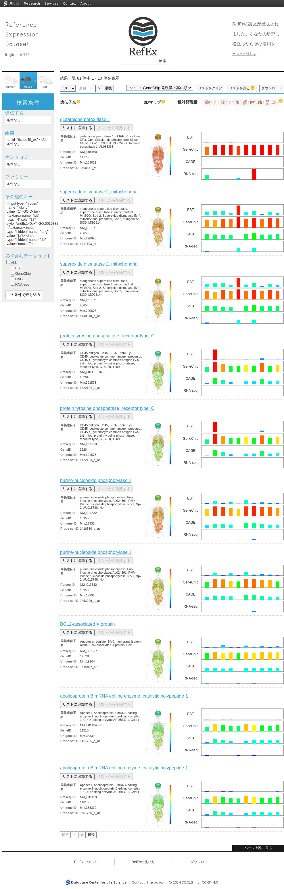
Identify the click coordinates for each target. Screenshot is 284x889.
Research (32, 3)
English (10, 55)
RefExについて (85, 862)
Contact (69, 3)
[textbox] (136, 61)
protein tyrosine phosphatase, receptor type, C (107, 335)
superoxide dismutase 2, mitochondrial (99, 191)
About (85, 3)
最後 (108, 88)
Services (51, 3)
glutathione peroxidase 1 (85, 119)
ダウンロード (271, 88)
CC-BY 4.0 (210, 882)
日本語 (24, 55)
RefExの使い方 (143, 862)
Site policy (155, 882)
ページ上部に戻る (258, 848)
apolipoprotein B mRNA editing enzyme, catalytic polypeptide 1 (124, 696)
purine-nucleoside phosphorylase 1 (95, 480)
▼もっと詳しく (244, 54)
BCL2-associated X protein (87, 624)
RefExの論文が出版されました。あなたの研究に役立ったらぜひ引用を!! (256, 33)
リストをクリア (210, 88)
